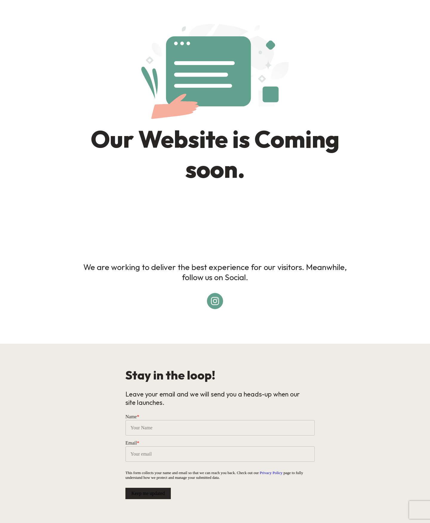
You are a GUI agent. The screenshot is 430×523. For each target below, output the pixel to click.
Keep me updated (148, 493)
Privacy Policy (271, 472)
